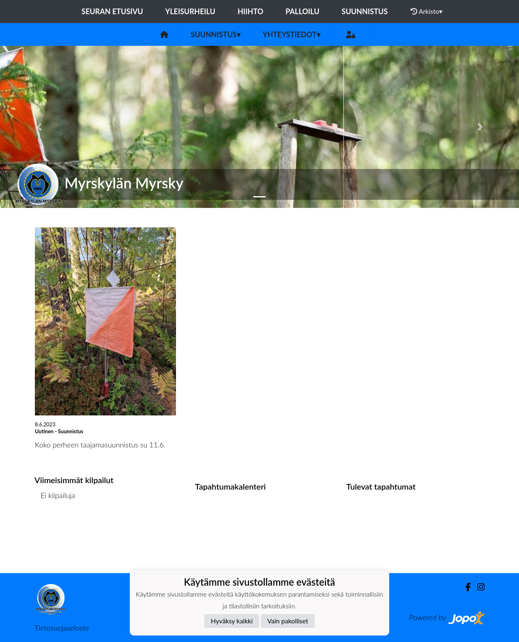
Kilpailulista (56, 526)
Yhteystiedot (291, 34)
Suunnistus (365, 11)
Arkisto (426, 11)
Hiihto (250, 11)
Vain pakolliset (287, 621)
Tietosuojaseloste (61, 627)
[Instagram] (478, 587)
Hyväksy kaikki (232, 621)
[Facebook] (465, 587)
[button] (39, 127)
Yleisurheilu (190, 11)
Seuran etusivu (112, 11)
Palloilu (302, 11)
